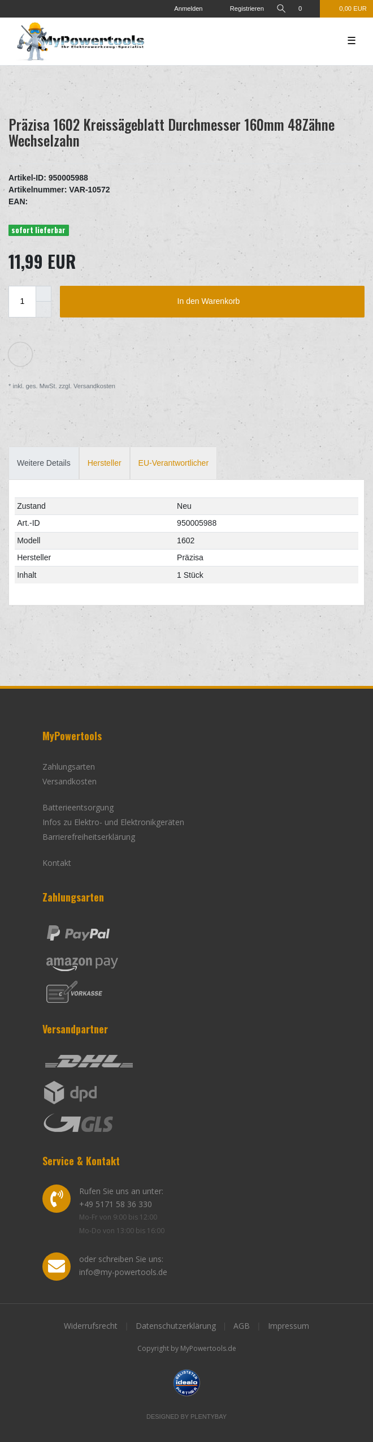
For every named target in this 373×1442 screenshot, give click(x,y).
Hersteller (105, 462)
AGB (241, 1325)
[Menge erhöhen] (43, 294)
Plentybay (208, 1416)
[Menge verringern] (43, 309)
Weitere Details (44, 462)
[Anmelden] (183, 9)
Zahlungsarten (68, 766)
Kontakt (56, 862)
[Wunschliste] (306, 9)
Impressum (288, 1325)
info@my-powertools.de (123, 1272)
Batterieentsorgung (78, 807)
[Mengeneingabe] (22, 301)
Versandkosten (93, 386)
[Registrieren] (239, 9)
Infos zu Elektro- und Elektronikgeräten (113, 822)
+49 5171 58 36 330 (115, 1204)
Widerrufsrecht (91, 1325)
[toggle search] (281, 9)
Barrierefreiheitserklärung (88, 836)
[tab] (43, 463)
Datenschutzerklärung (176, 1325)
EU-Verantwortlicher (173, 462)
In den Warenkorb (266, 302)
